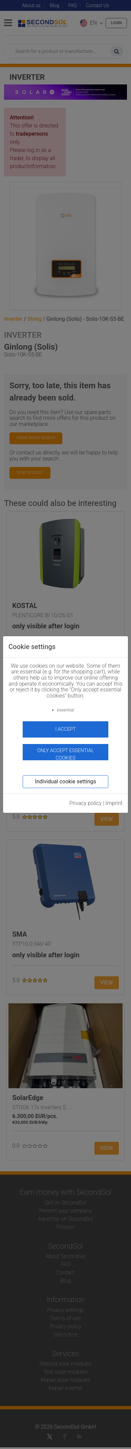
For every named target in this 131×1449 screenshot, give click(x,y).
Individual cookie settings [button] (65, 781)
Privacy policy (85, 803)
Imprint (114, 803)
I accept (65, 729)
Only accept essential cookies (65, 754)
